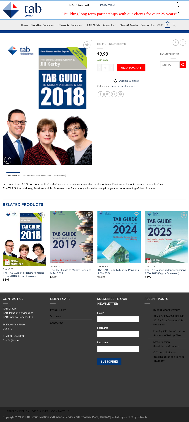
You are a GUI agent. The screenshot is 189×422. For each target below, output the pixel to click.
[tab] (13, 175)
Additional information (37, 175)
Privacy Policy (58, 309)
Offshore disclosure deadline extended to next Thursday (168, 356)
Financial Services (71, 25)
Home (24, 25)
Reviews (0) (60, 175)
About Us (110, 25)
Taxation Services (43, 25)
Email (100, 313)
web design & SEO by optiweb (129, 417)
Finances (114, 86)
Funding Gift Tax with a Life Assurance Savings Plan (169, 333)
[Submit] (183, 64)
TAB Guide (93, 25)
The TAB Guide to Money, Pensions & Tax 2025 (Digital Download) (165, 271)
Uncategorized (117, 44)
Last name (102, 342)
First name (102, 328)
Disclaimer (56, 316)
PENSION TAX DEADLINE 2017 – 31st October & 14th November (169, 320)
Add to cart (131, 67)
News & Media (129, 25)
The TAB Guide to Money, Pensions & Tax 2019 (70, 271)
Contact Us (147, 25)
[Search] (174, 25)
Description (13, 175)
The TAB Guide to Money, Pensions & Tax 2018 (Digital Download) (23, 274)
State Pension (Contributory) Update (166, 343)
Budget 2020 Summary (166, 309)
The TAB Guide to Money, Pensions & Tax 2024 (118, 271)
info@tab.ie (107, 4)
